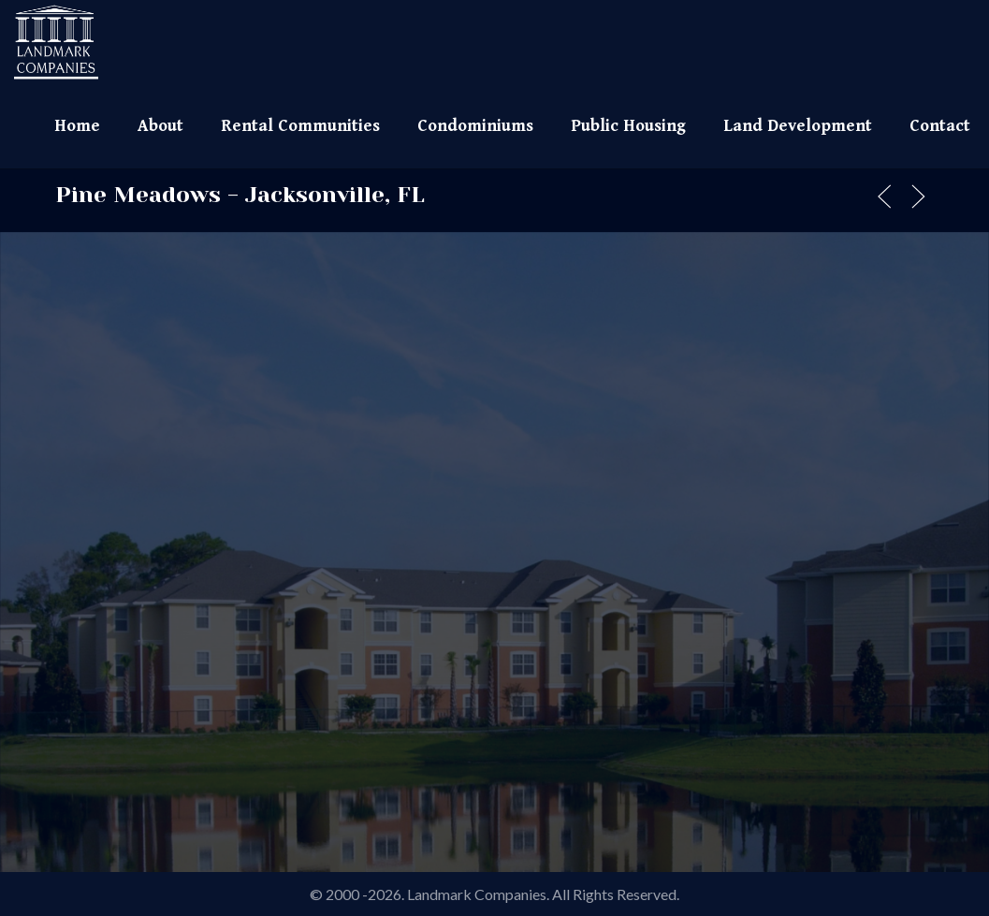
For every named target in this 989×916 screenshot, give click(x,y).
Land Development (797, 126)
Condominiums (475, 126)
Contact (939, 126)
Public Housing (628, 126)
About (160, 126)
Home (77, 126)
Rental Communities (300, 126)
